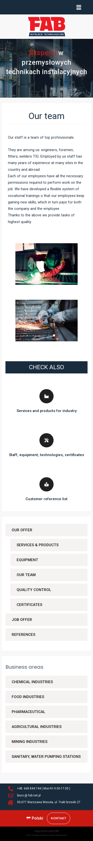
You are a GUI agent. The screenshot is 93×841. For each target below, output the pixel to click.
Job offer (22, 619)
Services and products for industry (47, 411)
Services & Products (38, 545)
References (23, 634)
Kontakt (58, 818)
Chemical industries (32, 682)
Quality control (34, 590)
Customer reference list (46, 499)
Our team (26, 575)
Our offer (22, 530)
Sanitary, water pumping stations (46, 756)
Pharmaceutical (28, 712)
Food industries (28, 697)
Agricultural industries (37, 726)
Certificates (29, 604)
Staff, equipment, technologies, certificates (46, 455)
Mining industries (29, 741)
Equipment (27, 560)
